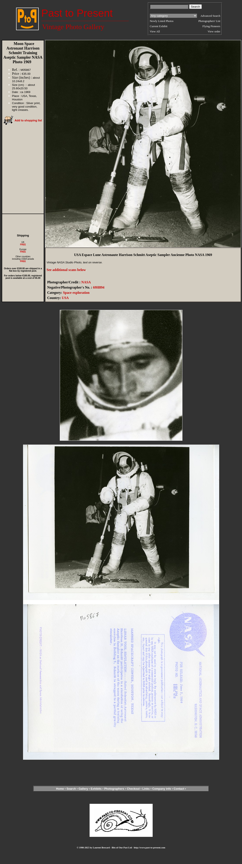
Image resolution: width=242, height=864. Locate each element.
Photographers (114, 788)
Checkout (133, 788)
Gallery (83, 788)
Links (146, 788)
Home (60, 788)
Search (71, 788)
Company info (162, 788)
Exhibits (96, 788)
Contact (179, 788)
